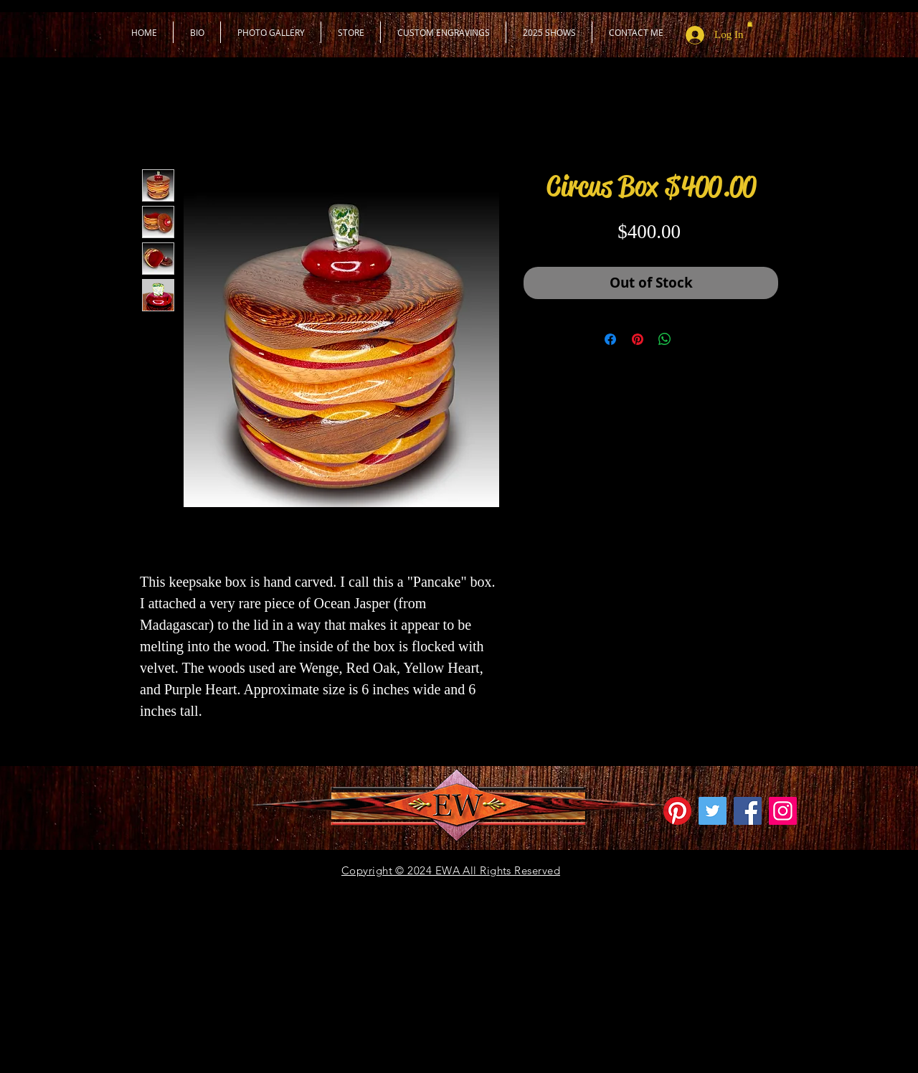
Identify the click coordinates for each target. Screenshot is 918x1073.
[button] (350, 32)
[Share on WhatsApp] (664, 339)
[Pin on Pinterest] (637, 339)
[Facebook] (748, 811)
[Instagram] (783, 811)
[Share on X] (692, 339)
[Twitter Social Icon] (713, 811)
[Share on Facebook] (610, 339)
